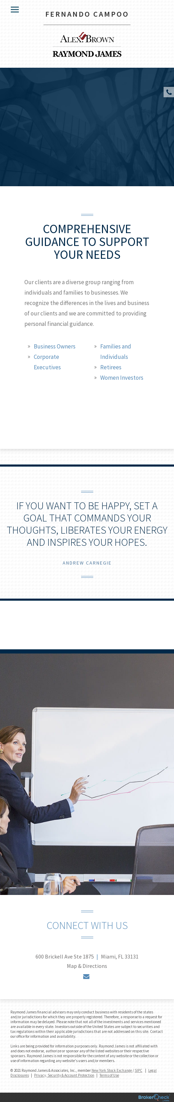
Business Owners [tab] (55, 346)
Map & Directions (87, 965)
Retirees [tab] (110, 367)
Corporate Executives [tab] (47, 362)
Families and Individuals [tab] (115, 352)
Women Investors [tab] (121, 377)
